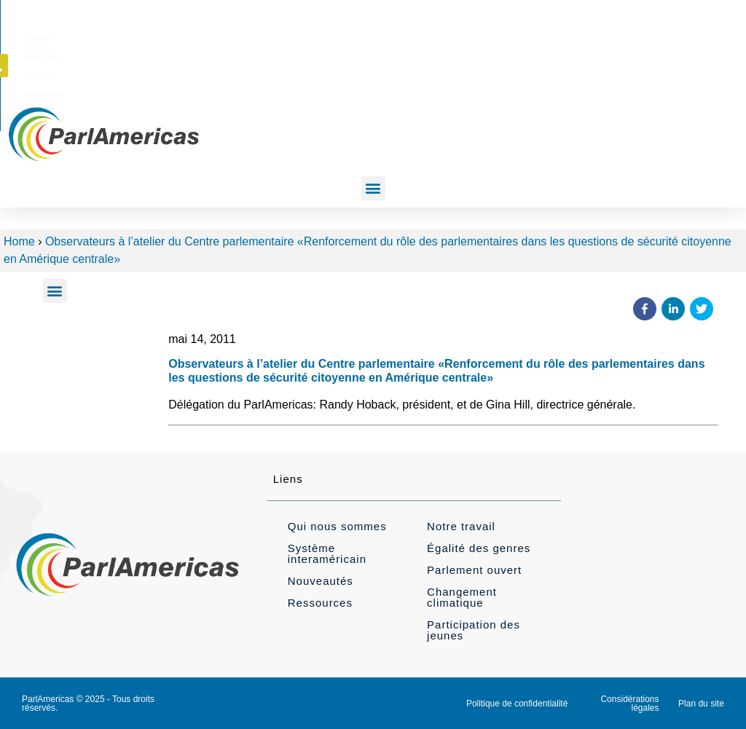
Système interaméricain (327, 553)
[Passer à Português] (549, 35)
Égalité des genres (478, 548)
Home (19, 241)
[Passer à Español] (499, 35)
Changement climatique (462, 597)
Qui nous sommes (337, 526)
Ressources (320, 602)
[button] (652, 35)
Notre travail (461, 526)
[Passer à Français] (452, 35)
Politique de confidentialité (517, 703)
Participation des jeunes (473, 630)
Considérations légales (629, 703)
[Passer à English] (406, 35)
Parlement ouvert (474, 570)
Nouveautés (320, 581)
